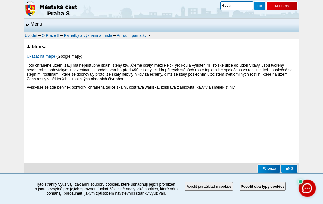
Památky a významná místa (88, 35)
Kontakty (282, 6)
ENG (289, 169)
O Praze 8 (50, 35)
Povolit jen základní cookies (209, 186)
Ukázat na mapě (41, 56)
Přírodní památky (132, 35)
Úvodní (31, 35)
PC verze (269, 169)
